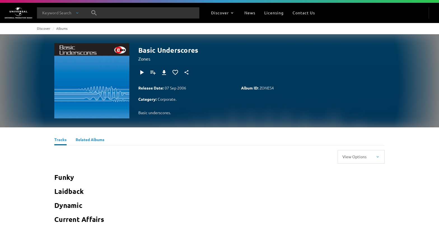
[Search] (94, 13)
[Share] (186, 72)
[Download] (164, 72)
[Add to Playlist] (153, 72)
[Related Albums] (90, 140)
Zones (144, 58)
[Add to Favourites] (175, 72)
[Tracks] (60, 140)
